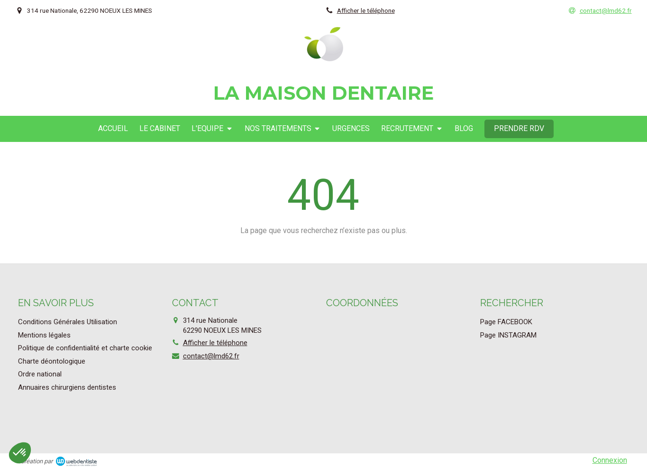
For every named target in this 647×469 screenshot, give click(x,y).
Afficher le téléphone (366, 10)
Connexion (609, 460)
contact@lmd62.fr (211, 356)
